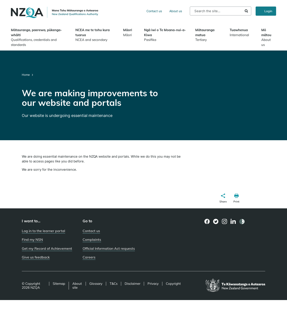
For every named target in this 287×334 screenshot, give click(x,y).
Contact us (154, 11)
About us (175, 11)
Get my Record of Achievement (47, 248)
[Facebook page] (207, 221)
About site (77, 286)
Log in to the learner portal (43, 231)
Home (26, 74)
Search (246, 11)
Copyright (173, 284)
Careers (89, 257)
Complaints (92, 239)
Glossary (95, 284)
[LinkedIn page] (233, 221)
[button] (223, 199)
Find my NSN (32, 239)
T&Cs (113, 284)
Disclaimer (132, 284)
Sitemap (59, 284)
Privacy (153, 284)
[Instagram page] (224, 221)
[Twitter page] (216, 221)
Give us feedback (36, 257)
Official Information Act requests (109, 248)
